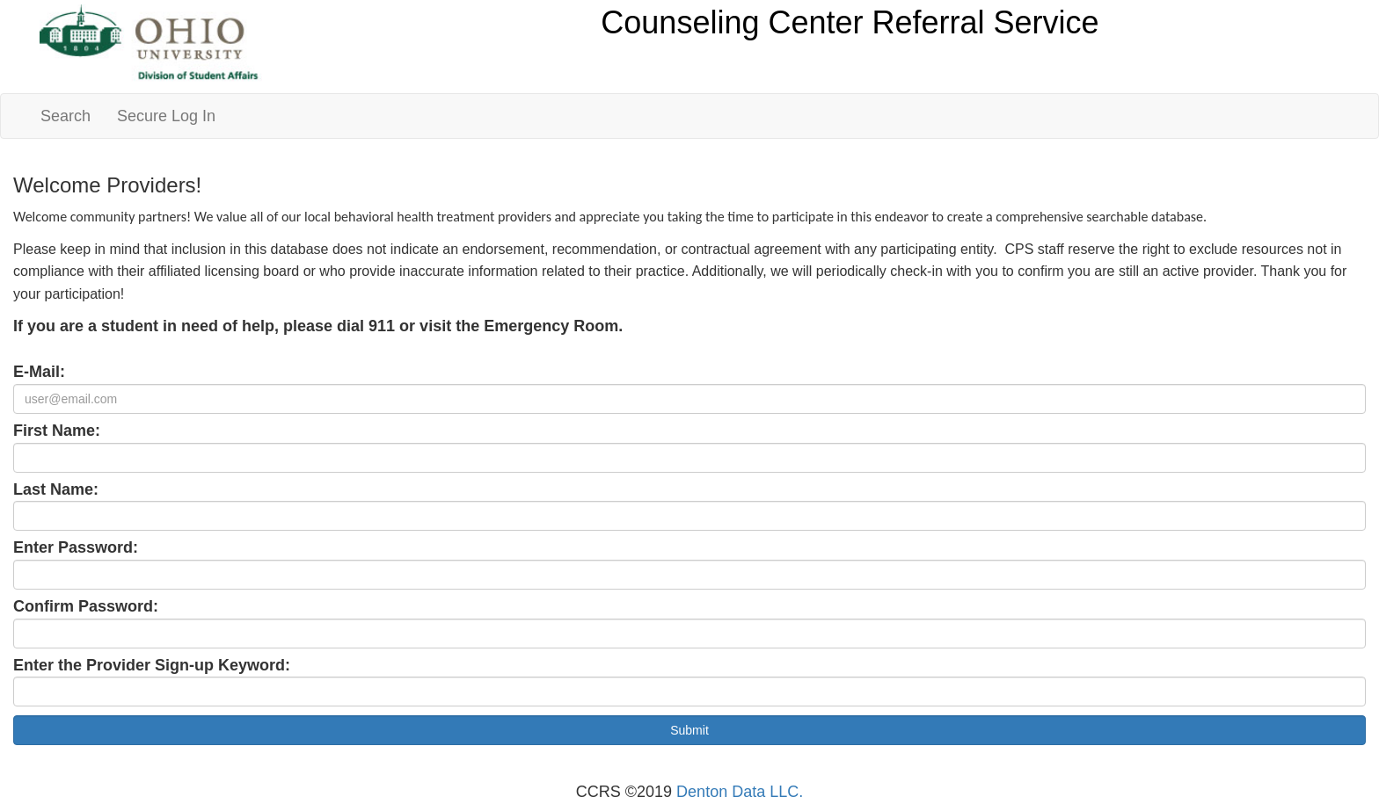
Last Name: (55, 489)
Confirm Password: (85, 606)
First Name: (56, 430)
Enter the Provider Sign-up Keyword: (151, 665)
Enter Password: (75, 547)
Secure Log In (166, 116)
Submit (689, 730)
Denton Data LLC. (739, 791)
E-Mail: (39, 371)
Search (65, 116)
